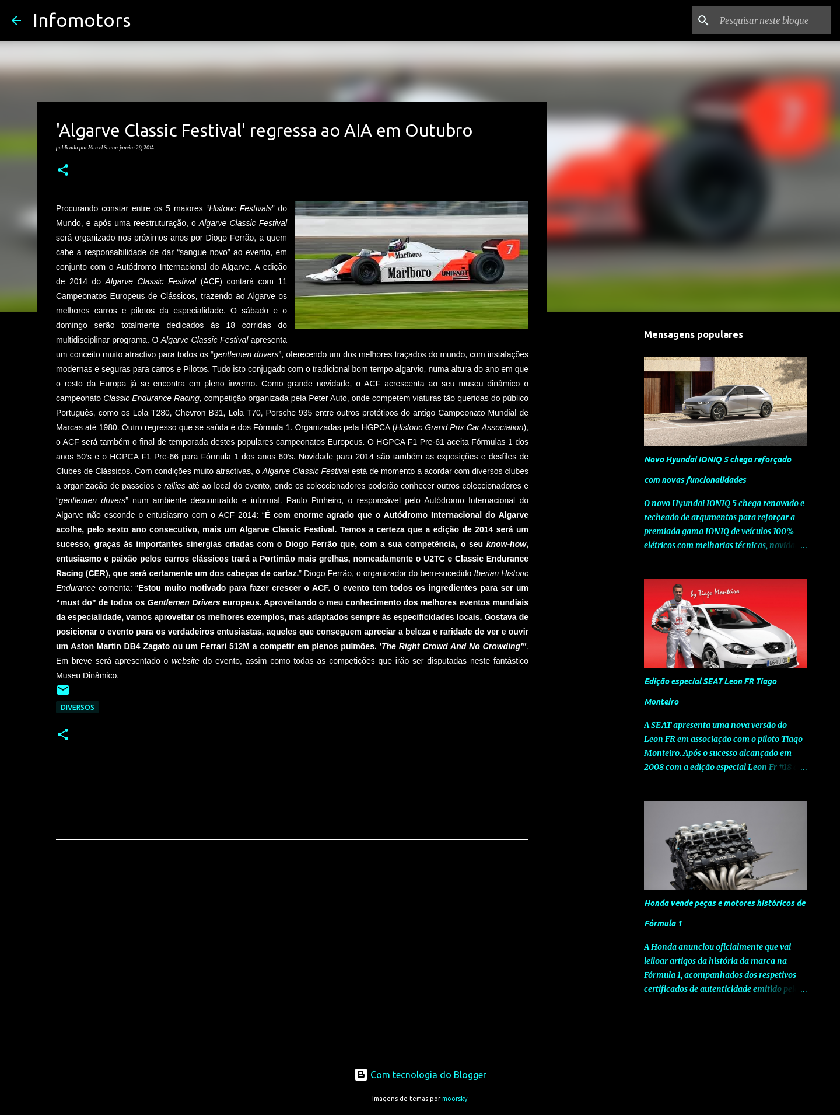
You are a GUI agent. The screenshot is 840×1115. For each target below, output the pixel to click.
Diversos (77, 707)
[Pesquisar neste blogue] (769, 20)
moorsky (455, 1098)
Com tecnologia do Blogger (420, 1074)
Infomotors (82, 19)
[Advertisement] (292, 958)
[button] (63, 170)
